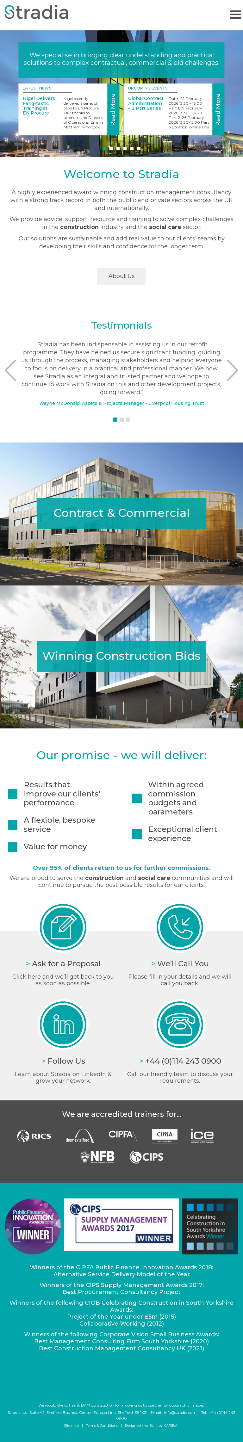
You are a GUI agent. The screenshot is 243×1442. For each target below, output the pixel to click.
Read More (112, 109)
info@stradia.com (180, 1412)
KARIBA (171, 1425)
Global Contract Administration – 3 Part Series (146, 103)
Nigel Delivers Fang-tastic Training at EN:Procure (39, 106)
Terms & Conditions (102, 1425)
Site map (71, 1425)
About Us (122, 276)
